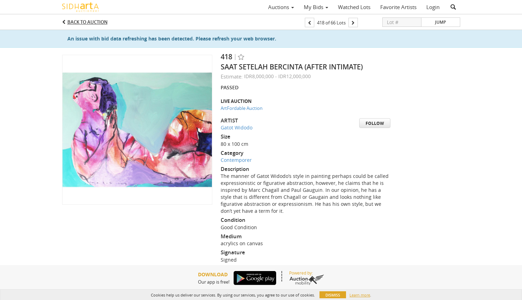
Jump (440, 22)
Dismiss (332, 295)
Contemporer (236, 160)
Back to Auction (87, 22)
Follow (375, 123)
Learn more (360, 295)
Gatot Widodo (236, 127)
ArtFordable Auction (242, 108)
